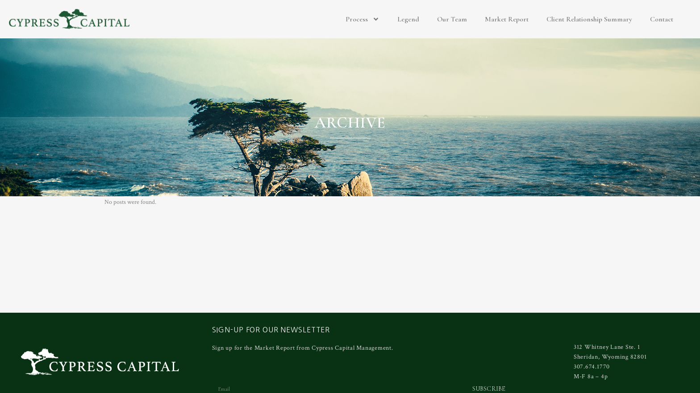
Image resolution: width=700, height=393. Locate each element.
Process (362, 19)
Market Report (507, 19)
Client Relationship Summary (589, 19)
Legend (408, 19)
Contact (661, 19)
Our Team (452, 19)
